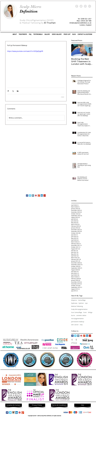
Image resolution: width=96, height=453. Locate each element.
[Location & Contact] (13, 405)
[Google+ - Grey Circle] (89, 6)
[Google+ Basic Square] (39, 195)
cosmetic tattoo (81, 315)
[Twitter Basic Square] (30, 195)
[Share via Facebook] (8, 91)
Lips (86, 303)
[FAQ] (82, 405)
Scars (85, 312)
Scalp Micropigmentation (79, 309)
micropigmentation (77, 318)
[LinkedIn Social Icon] (42, 195)
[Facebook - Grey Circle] (76, 6)
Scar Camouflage (76, 312)
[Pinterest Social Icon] (36, 195)
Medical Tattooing (77, 306)
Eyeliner (81, 303)
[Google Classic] (22, 412)
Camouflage (82, 300)
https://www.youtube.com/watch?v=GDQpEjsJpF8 (25, 51)
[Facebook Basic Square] (27, 195)
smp (81, 325)
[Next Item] (89, 50)
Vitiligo (90, 312)
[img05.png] (13, 412)
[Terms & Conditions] (59, 405)
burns (73, 315)
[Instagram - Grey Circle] (85, 6)
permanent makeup (77, 322)
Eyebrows (74, 303)
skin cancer (75, 325)
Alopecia (74, 300)
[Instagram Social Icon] (33, 195)
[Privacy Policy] (37, 405)
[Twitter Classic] (10, 412)
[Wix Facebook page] (7, 412)
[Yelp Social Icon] (44, 195)
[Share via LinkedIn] (18, 91)
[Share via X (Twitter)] (13, 91)
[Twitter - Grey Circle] (81, 6)
